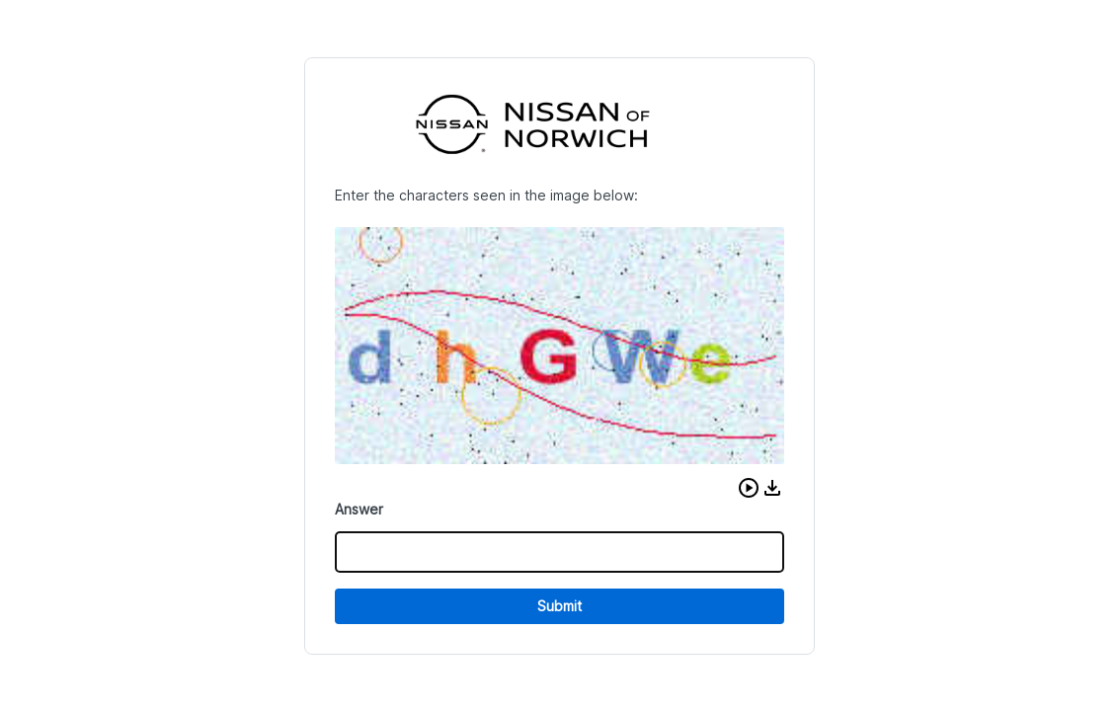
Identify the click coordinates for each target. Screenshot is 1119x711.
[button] (748, 488)
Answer (359, 509)
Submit (559, 605)
